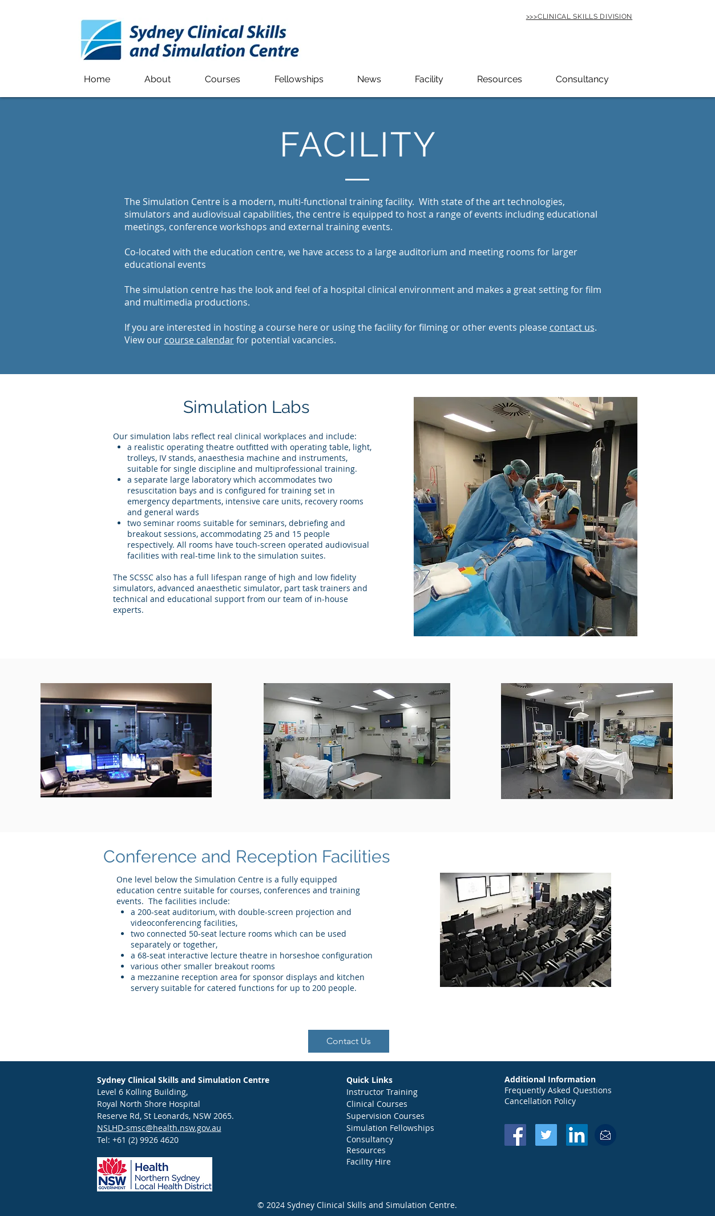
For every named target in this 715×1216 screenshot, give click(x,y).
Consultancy (369, 1139)
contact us (572, 327)
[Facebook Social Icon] (515, 1135)
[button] (169, 79)
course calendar (199, 340)
